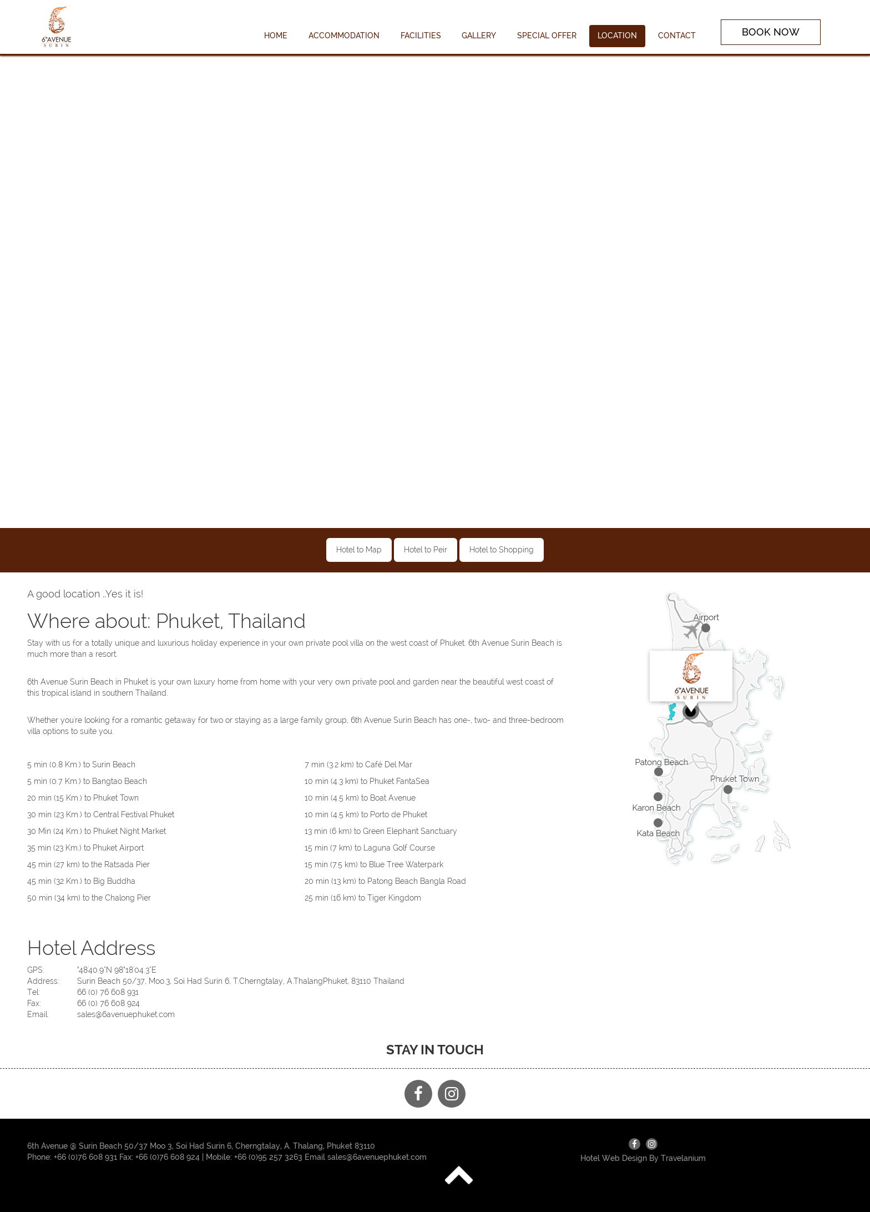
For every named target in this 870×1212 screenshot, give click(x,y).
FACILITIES (421, 35)
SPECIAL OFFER (546, 35)
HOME (275, 35)
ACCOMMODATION (344, 35)
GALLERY (479, 35)
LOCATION (617, 35)
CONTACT (677, 35)
